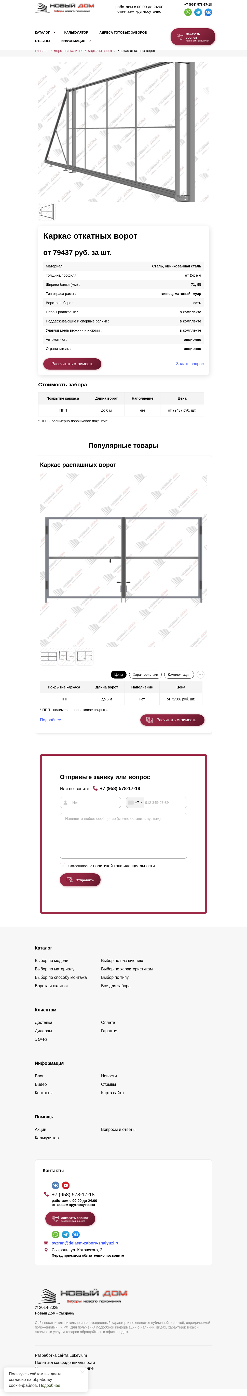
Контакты (43, 1100)
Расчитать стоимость (176, 720)
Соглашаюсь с (111, 873)
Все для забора (116, 993)
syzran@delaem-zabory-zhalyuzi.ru (85, 1250)
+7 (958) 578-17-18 (198, 4)
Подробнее (49, 1385)
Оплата (108, 1030)
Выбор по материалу (54, 976)
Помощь (44, 1124)
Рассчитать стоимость (72, 364)
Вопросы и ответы (118, 1137)
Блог (39, 1083)
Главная (41, 51)
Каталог (42, 32)
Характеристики (145, 674)
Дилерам (43, 1038)
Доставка (43, 1030)
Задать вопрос (190, 364)
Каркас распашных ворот (78, 464)
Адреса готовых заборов (123, 32)
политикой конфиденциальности (124, 873)
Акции (40, 1137)
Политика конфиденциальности (65, 1370)
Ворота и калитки (68, 51)
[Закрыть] (82, 1373)
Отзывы (42, 41)
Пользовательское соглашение (64, 1376)
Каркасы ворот (100, 51)
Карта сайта (112, 1100)
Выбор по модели (51, 968)
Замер (41, 1047)
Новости (109, 1083)
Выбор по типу (115, 985)
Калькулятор (76, 32)
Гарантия (109, 1038)
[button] (41, 446)
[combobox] (135, 802)
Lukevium (78, 1363)
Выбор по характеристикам (127, 976)
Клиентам (45, 1017)
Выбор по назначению (122, 968)
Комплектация (179, 674)
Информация (73, 41)
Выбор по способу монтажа (61, 985)
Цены (118, 674)
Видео (41, 1092)
